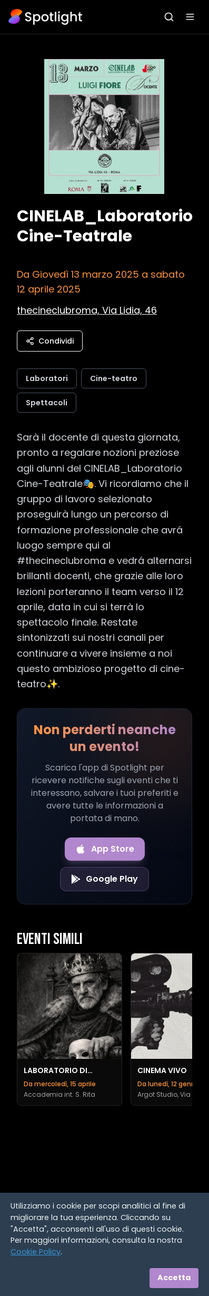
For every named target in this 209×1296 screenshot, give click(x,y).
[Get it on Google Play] (104, 879)
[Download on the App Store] (105, 849)
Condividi (50, 341)
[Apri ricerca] (169, 16)
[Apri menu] (190, 16)
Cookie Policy (36, 1251)
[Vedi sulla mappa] (87, 310)
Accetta (174, 1277)
